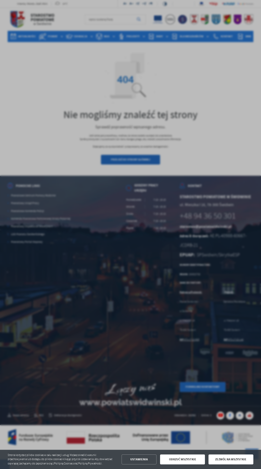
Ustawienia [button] (139, 459)
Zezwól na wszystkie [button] (230, 459)
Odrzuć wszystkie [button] (182, 459)
